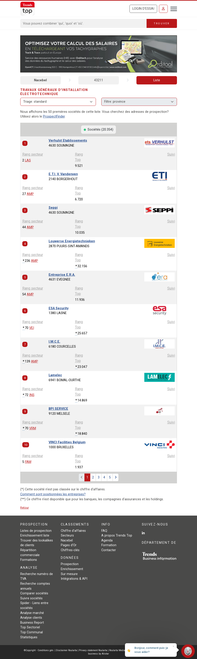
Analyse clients (31, 618)
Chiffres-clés (70, 550)
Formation (108, 545)
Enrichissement (72, 569)
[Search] (83, 23)
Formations (28, 560)
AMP (30, 194)
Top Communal (31, 632)
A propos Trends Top (116, 535)
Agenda (107, 540)
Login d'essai (143, 9)
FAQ (104, 531)
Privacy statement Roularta (93, 650)
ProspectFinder (54, 116)
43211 (98, 80)
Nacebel (40, 80)
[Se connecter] (163, 9)
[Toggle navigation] (172, 8)
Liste (156, 80)
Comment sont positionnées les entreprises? (53, 494)
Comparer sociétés (34, 593)
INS (31, 395)
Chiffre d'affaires (73, 531)
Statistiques (28, 637)
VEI (31, 328)
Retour (24, 507)
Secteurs (67, 535)
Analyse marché (32, 613)
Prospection (70, 564)
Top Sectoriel (30, 627)
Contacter (108, 550)
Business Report (32, 623)
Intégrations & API (74, 579)
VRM (32, 428)
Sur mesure (69, 574)
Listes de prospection (36, 531)
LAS (28, 160)
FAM (28, 462)
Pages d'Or (69, 545)
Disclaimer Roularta (66, 650)
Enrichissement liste (34, 535)
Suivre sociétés (31, 598)
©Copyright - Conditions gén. (39, 650)
